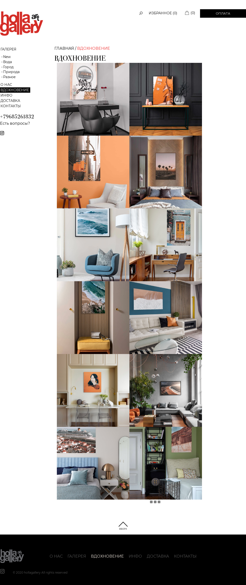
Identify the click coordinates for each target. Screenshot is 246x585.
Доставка (10, 101)
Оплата (223, 13)
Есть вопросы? (15, 123)
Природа (11, 72)
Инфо (6, 95)
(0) (193, 13)
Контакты (10, 106)
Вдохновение (14, 90)
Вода (7, 62)
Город (8, 67)
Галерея (76, 556)
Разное (9, 77)
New (7, 57)
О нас (6, 84)
